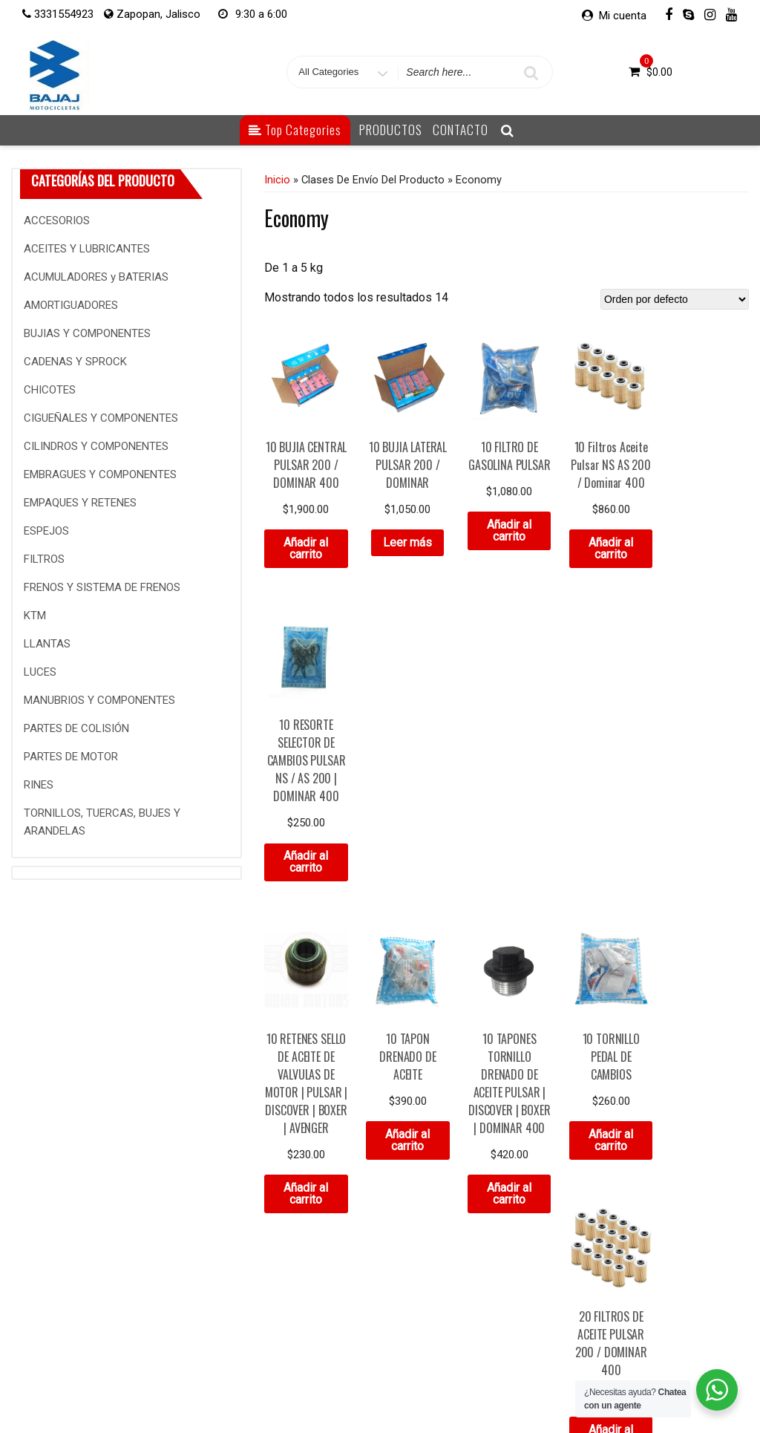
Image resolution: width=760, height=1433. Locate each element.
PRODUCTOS (390, 129)
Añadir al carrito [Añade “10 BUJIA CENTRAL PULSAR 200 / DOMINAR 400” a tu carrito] (306, 547)
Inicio (277, 179)
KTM (35, 615)
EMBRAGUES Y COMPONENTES (100, 474)
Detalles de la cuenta (403, 1387)
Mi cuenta (622, 15)
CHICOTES (50, 389)
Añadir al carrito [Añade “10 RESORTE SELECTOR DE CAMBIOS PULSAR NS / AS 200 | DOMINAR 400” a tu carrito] (707, 582)
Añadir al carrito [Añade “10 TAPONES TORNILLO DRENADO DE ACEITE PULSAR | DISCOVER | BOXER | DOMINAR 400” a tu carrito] (506, 913)
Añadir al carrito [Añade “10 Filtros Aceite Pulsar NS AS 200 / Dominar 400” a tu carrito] (607, 547)
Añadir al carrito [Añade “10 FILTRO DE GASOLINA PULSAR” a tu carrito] (506, 529)
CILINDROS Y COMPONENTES (96, 446)
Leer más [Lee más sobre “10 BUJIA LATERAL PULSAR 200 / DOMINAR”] (405, 541)
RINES (38, 784)
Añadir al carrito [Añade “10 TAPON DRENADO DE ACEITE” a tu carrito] (406, 859)
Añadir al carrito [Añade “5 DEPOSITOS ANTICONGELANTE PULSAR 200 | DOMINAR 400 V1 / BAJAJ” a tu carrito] (406, 1225)
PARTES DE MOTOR (71, 756)
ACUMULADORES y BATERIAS (96, 277)
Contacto (220, 1387)
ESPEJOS (46, 531)
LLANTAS (47, 643)
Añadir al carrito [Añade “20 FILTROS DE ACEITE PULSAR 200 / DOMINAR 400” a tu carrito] (707, 877)
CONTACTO (460, 129)
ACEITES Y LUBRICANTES (87, 248)
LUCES (40, 672)
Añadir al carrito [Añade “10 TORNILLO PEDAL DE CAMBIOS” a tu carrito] (607, 859)
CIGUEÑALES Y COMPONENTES (101, 418)
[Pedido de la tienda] (674, 299)
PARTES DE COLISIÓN (76, 728)
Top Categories (295, 129)
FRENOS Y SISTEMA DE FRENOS (102, 587)
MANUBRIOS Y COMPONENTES (99, 700)
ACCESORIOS (57, 220)
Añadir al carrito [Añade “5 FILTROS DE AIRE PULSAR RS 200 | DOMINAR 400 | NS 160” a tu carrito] (607, 1208)
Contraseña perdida (515, 1387)
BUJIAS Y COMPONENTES (87, 333)
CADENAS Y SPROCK (75, 361)
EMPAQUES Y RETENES (80, 502)
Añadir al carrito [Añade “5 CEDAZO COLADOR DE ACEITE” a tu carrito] (306, 1190)
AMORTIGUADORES (71, 305)
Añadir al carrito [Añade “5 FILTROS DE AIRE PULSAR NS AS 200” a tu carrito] (506, 1190)
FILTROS (44, 559)
